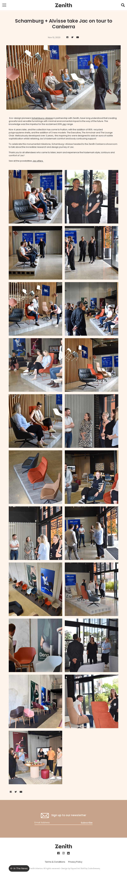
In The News (21, 868)
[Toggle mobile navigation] (4, 5)
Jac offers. (38, 160)
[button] (123, 5)
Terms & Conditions (55, 861)
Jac (64, 124)
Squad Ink (75, 868)
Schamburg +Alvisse (42, 118)
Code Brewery (94, 868)
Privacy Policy (75, 861)
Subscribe (87, 822)
